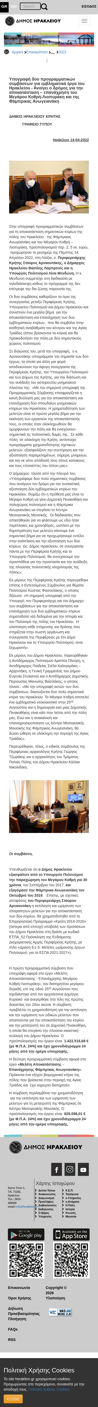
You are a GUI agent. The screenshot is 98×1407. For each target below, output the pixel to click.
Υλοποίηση (55, 1298)
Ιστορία (70, 1209)
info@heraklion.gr (26, 1206)
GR (4, 6)
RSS (12, 1340)
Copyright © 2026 (56, 1290)
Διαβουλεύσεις (47, 1205)
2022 (62, 52)
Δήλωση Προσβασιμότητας (23, 1311)
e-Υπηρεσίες (73, 1198)
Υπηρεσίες (45, 1216)
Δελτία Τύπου (46, 1190)
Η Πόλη (70, 1205)
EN (14, 6)
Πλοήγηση (17, 1319)
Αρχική (17, 52)
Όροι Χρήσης (19, 1298)
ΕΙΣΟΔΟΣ (89, 6)
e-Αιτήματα (72, 1201)
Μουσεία (71, 1216)
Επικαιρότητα (37, 52)
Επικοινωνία (19, 1288)
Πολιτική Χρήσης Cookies (49, 1389)
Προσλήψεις (46, 1201)
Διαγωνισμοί (46, 1198)
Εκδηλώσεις (46, 1209)
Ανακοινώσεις (47, 1194)
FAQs (13, 1329)
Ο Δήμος (43, 1212)
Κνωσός (71, 1212)
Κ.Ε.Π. (69, 1190)
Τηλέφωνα (72, 1194)
